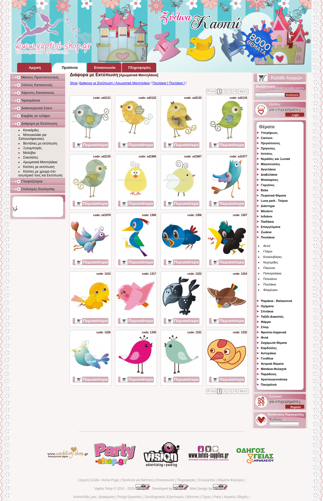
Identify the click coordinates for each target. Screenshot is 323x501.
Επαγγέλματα (270, 226)
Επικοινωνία (165, 480)
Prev (211, 92)
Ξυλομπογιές (32, 148)
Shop (74, 83)
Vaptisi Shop (103, 489)
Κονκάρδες (31, 130)
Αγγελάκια (268, 169)
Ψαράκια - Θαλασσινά (276, 301)
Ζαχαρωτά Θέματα (274, 342)
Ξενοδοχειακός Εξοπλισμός (164, 497)
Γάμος (206, 497)
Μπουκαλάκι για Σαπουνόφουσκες (32, 137)
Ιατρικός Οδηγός (236, 497)
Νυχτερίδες (270, 262)
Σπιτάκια (267, 311)
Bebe (264, 190)
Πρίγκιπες (268, 148)
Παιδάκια (267, 221)
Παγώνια (269, 267)
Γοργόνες (268, 185)
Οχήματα (267, 306)
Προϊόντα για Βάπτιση (138, 480)
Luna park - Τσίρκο (274, 200)
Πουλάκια (268, 237)
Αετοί (266, 245)
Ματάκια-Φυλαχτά (273, 369)
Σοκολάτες (30, 157)
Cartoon (266, 138)
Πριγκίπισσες (270, 143)
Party (217, 497)
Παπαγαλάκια (272, 273)
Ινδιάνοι (266, 216)
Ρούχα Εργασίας (129, 497)
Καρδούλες (269, 348)
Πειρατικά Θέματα (273, 195)
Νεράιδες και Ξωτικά (275, 158)
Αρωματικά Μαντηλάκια (40, 162)
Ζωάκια (266, 232)
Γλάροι (267, 251)
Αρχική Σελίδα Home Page (99, 480)
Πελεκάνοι (270, 279)
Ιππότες (266, 153)
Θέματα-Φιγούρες (231, 480)
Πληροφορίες (186, 480)
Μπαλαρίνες (269, 179)
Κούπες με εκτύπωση (38, 167)
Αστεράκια (268, 353)
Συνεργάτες (207, 480)
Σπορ (265, 327)
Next (244, 92)
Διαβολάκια (269, 174)
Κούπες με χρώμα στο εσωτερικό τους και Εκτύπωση (40, 173)
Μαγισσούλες (270, 164)
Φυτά (264, 337)
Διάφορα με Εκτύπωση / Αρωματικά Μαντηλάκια (115, 83)
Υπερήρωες (269, 132)
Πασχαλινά (269, 384)
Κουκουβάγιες (272, 256)
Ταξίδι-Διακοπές (272, 316)
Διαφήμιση (106, 497)
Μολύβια (29, 153)
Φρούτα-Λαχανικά (273, 332)
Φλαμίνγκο (270, 290)
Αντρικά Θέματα (272, 363)
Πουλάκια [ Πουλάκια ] (168, 83)
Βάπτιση (193, 497)
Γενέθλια (267, 358)
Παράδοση (268, 374)
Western (267, 211)
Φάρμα (266, 321)
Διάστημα (268, 206)
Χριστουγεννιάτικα (274, 379)
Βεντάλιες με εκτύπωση (40, 143)
